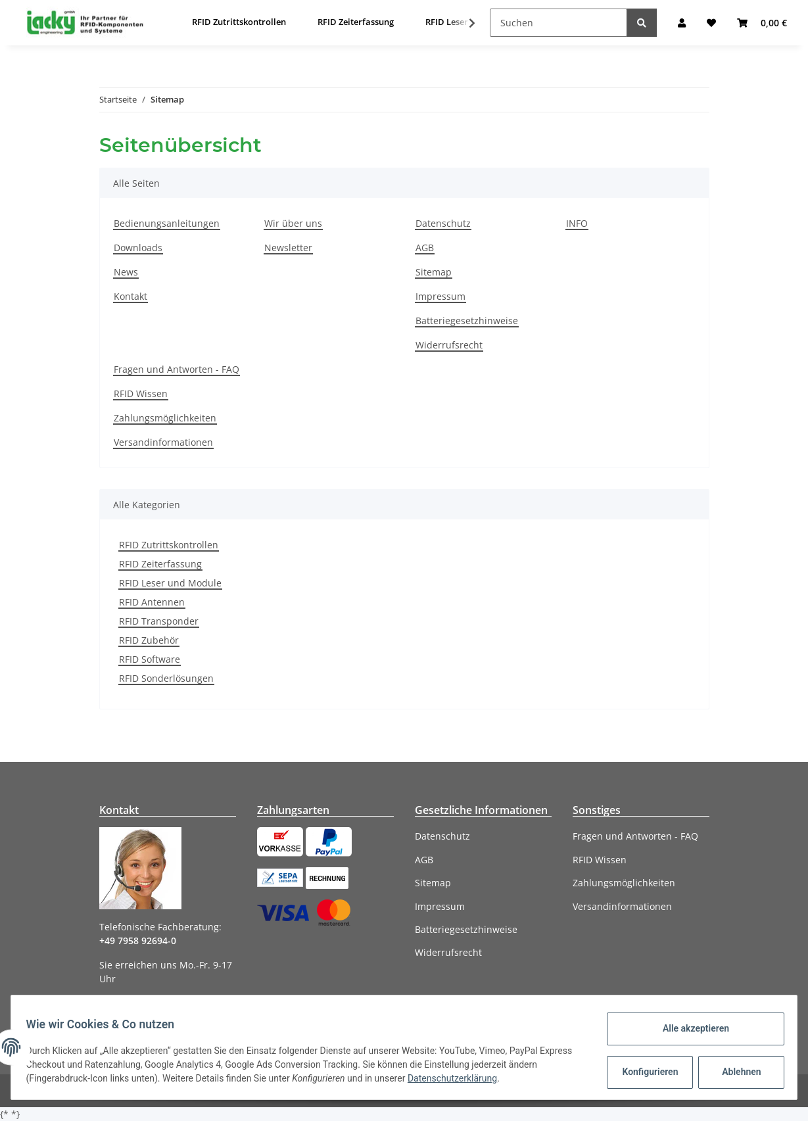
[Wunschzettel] (711, 22)
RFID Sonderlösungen (166, 678)
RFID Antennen (152, 602)
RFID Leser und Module (170, 583)
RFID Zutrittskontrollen (168, 544)
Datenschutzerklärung (489, 1078)
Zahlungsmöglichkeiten (165, 418)
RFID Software (149, 659)
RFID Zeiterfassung (160, 564)
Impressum (440, 296)
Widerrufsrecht (449, 345)
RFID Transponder (159, 621)
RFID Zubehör (149, 640)
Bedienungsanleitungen (167, 223)
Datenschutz (443, 223)
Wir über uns (293, 223)
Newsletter (288, 247)
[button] (681, 22)
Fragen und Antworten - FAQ (176, 369)
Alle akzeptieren (689, 1028)
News (126, 272)
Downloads (138, 247)
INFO (577, 223)
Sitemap (434, 272)
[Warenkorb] (761, 22)
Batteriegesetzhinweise (467, 320)
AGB (425, 247)
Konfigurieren (645, 1071)
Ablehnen (735, 1071)
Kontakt (130, 296)
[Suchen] (558, 23)
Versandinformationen (163, 442)
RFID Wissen (141, 393)
